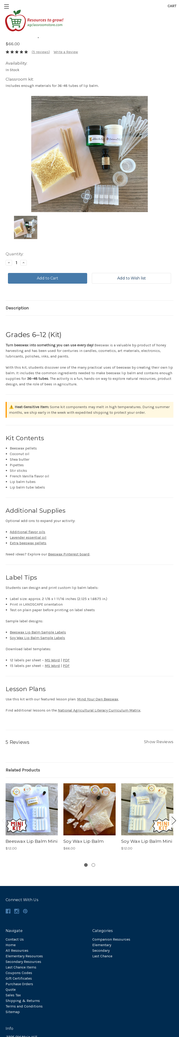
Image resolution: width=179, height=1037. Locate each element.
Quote (11, 989)
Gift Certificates (19, 978)
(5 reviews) (41, 52)
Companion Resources (111, 939)
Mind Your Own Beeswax (97, 699)
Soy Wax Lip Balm (83, 841)
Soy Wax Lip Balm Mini (146, 841)
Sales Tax (13, 995)
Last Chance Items (21, 967)
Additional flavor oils (27, 532)
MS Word (52, 660)
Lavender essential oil (28, 537)
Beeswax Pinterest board (69, 554)
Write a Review (66, 52)
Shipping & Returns (23, 1000)
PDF (66, 660)
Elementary (101, 945)
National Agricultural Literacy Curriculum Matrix (99, 710)
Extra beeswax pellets (28, 543)
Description (17, 308)
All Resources (17, 950)
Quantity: (15, 254)
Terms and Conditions (24, 1006)
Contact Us (15, 939)
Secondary (101, 950)
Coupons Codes (19, 973)
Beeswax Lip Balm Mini (32, 841)
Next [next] (174, 821)
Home (11, 945)
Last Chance (102, 956)
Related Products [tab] (23, 770)
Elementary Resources (24, 956)
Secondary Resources (23, 961)
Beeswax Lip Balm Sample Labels (38, 632)
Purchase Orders (19, 984)
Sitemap (13, 1012)
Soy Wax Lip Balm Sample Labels (37, 638)
